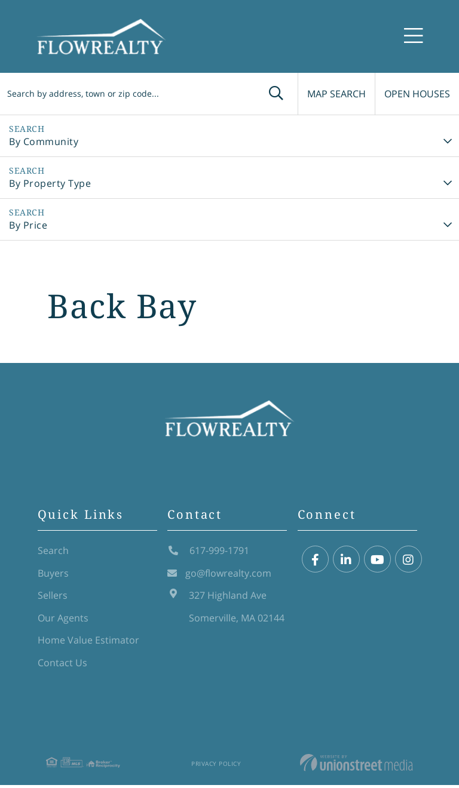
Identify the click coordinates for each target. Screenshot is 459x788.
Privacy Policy (216, 766)
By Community (43, 141)
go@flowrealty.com (219, 575)
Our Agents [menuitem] (63, 620)
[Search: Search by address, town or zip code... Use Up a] (121, 94)
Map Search (329, 93)
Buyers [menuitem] (53, 575)
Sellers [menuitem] (53, 597)
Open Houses (416, 93)
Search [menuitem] (53, 552)
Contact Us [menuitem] (62, 665)
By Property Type (50, 183)
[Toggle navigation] (413, 37)
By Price (28, 225)
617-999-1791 (208, 552)
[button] (264, 94)
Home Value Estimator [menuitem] (88, 642)
